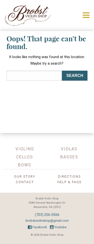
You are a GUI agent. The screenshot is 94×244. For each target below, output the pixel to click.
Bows (24, 165)
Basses (69, 157)
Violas (69, 149)
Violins (25, 149)
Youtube (58, 227)
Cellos (24, 157)
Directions (69, 176)
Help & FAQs (69, 182)
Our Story (24, 176)
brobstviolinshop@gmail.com (47, 220)
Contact (25, 182)
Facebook (37, 227)
